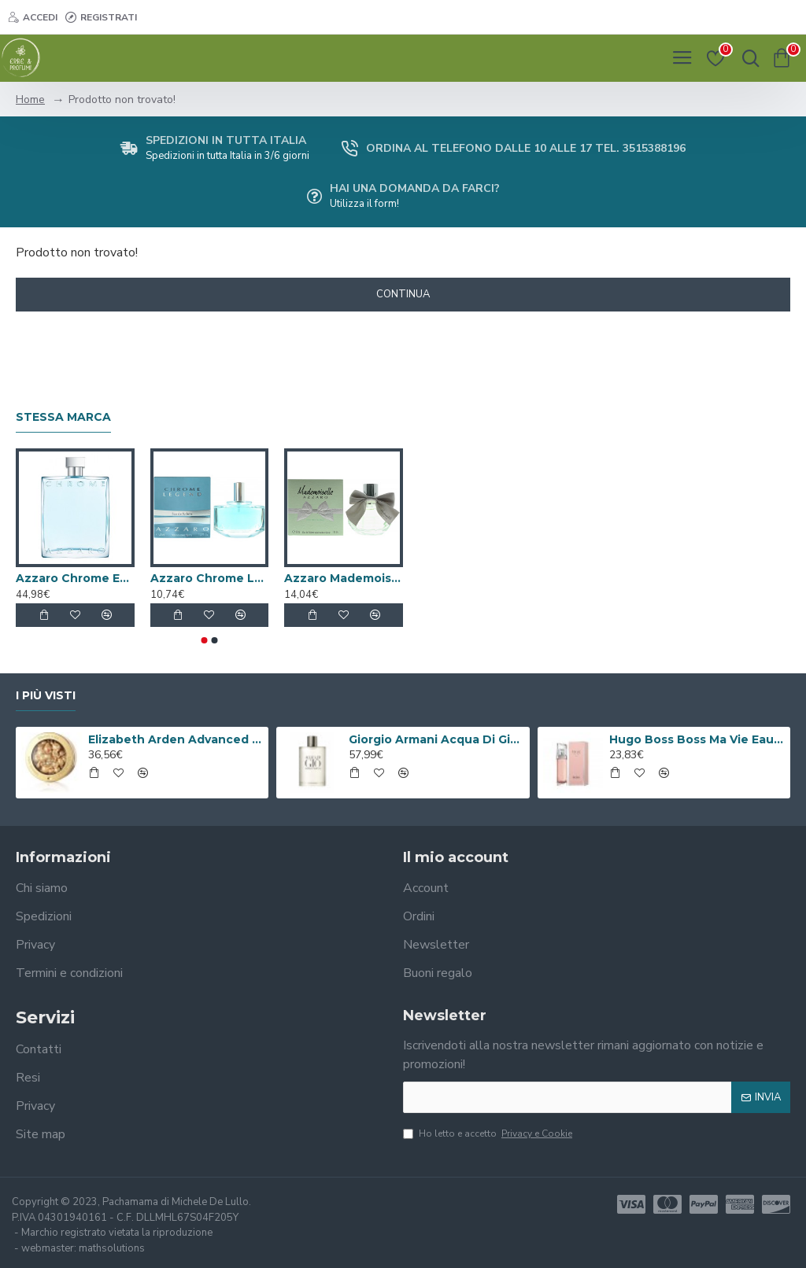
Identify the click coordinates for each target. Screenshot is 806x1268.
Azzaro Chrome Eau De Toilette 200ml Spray (75, 578)
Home (30, 99)
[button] (205, 640)
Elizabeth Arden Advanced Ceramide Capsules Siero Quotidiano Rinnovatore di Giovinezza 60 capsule (175, 739)
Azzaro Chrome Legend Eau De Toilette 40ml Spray (209, 578)
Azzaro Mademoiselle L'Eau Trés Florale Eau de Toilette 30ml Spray (343, 578)
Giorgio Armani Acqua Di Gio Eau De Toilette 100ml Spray (436, 739)
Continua (403, 294)
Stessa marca (63, 417)
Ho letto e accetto (489, 1133)
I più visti (46, 695)
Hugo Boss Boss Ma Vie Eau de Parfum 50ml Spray (696, 739)
